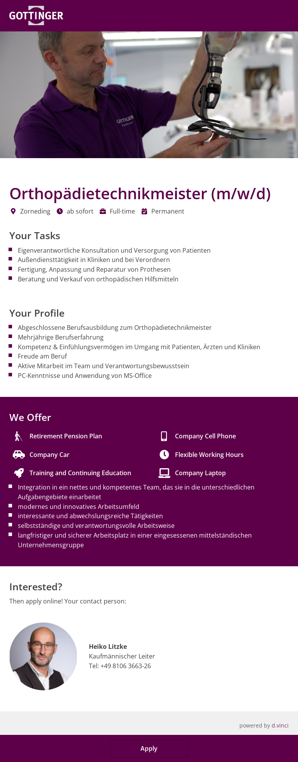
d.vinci (280, 725)
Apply (149, 748)
